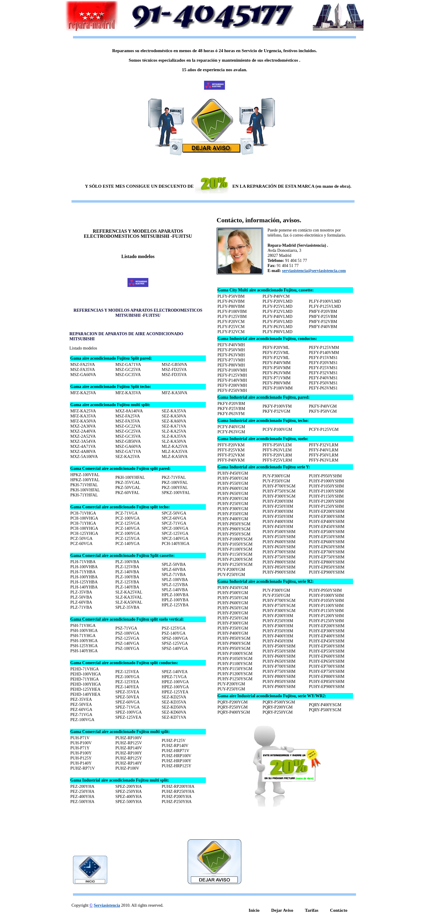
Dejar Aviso (282, 910)
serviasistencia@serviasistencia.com (314, 270)
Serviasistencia (107, 905)
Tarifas (311, 910)
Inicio (253, 910)
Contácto (338, 910)
